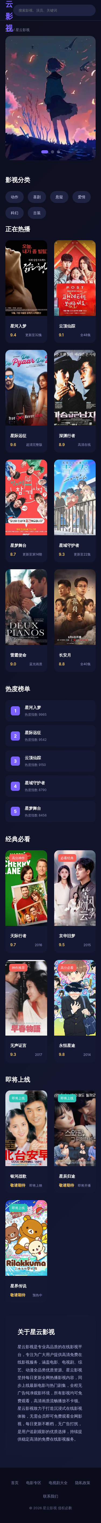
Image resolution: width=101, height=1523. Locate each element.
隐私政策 (82, 1482)
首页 (15, 1482)
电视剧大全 (58, 1482)
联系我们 (50, 1496)
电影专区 (33, 1482)
